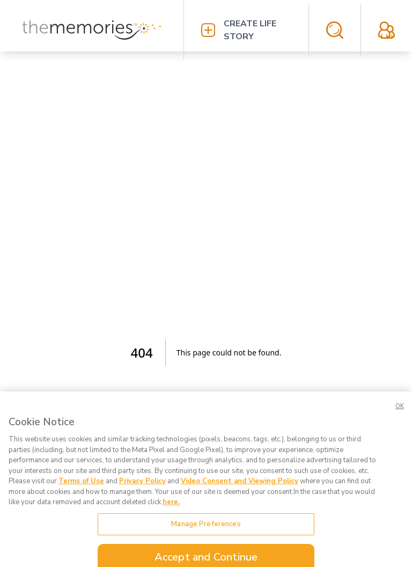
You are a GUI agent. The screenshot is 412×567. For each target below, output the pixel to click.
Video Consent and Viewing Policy (239, 487)
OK (399, 413)
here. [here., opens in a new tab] (171, 508)
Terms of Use (81, 487)
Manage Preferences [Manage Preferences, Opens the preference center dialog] (205, 530)
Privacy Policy (142, 487)
